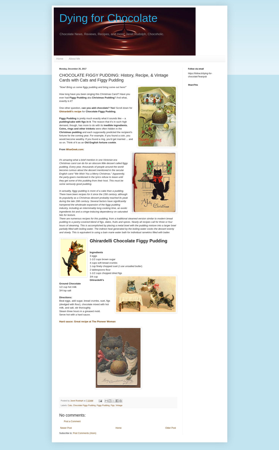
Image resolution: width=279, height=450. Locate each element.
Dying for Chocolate (108, 18)
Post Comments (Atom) (84, 433)
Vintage (119, 405)
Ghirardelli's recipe (70, 111)
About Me (74, 58)
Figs (112, 405)
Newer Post (66, 428)
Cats (70, 405)
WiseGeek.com (74, 149)
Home (59, 58)
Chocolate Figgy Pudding (84, 405)
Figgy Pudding (103, 405)
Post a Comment (72, 421)
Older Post (170, 428)
